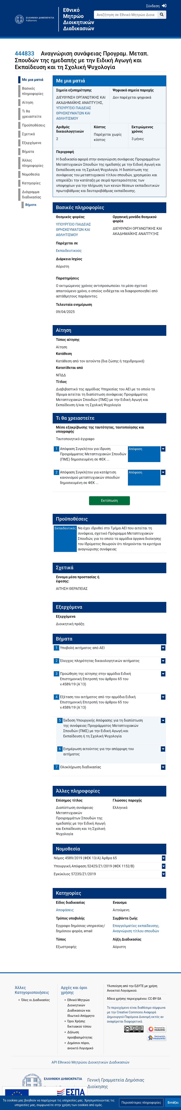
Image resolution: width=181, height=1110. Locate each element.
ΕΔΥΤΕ (139, 986)
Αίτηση (27, 102)
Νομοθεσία (31, 174)
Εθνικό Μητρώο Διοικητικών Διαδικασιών (75, 19)
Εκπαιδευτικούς (69, 251)
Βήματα (28, 151)
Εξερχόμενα (31, 143)
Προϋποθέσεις (33, 125)
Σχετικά (28, 134)
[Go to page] (161, 15)
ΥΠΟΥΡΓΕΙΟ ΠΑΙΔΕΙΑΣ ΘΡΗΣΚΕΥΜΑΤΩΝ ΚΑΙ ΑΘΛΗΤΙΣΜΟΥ (73, 113)
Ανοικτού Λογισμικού (121, 990)
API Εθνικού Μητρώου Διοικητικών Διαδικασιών (90, 1062)
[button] (141, 1102)
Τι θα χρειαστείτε (32, 114)
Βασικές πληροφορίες (33, 91)
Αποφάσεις (65, 910)
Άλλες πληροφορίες (33, 163)
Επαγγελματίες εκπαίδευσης (136, 926)
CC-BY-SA (154, 998)
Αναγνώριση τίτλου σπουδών (136, 931)
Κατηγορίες (31, 183)
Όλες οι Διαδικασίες (35, 1000)
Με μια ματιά (32, 80)
